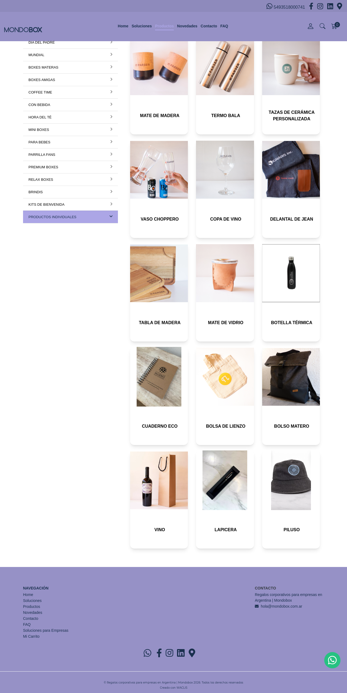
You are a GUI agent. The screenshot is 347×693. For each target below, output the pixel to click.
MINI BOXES (38, 130)
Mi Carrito (31, 636)
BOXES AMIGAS (41, 80)
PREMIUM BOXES (43, 167)
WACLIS (181, 687)
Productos (164, 26)
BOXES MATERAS (43, 67)
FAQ (224, 26)
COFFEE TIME (40, 92)
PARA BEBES (39, 142)
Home (123, 26)
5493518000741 (286, 6)
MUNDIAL (36, 55)
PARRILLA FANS (41, 155)
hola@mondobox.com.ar (281, 606)
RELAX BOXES (40, 180)
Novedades (187, 26)
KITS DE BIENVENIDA (46, 204)
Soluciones (141, 26)
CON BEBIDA (39, 105)
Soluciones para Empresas (45, 630)
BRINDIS (35, 192)
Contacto (209, 26)
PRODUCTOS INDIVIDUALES (52, 217)
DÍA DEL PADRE (41, 42)
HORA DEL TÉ (40, 117)
